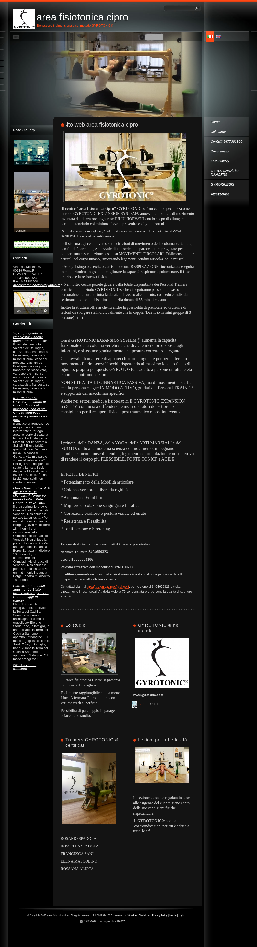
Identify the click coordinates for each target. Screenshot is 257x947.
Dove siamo (220, 151)
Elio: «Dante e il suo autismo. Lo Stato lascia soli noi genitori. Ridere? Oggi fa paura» (31, 593)
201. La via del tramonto (24, 667)
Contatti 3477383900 (226, 141)
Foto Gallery (220, 161)
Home (215, 122)
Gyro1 (141, 704)
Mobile (172, 915)
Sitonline (132, 915)
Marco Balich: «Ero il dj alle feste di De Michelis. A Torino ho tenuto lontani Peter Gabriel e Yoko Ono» (31, 495)
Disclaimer (144, 915)
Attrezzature (220, 194)
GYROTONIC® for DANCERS (225, 173)
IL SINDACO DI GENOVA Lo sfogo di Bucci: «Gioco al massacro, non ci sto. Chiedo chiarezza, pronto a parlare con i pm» (30, 409)
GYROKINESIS (222, 184)
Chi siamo (218, 132)
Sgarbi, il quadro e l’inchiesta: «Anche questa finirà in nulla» (30, 337)
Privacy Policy (159, 915)
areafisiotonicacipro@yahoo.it (108, 586)
